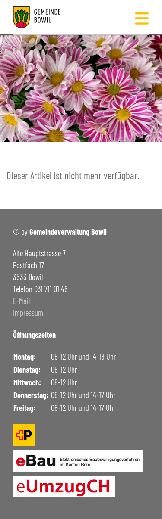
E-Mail (21, 301)
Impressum (28, 312)
